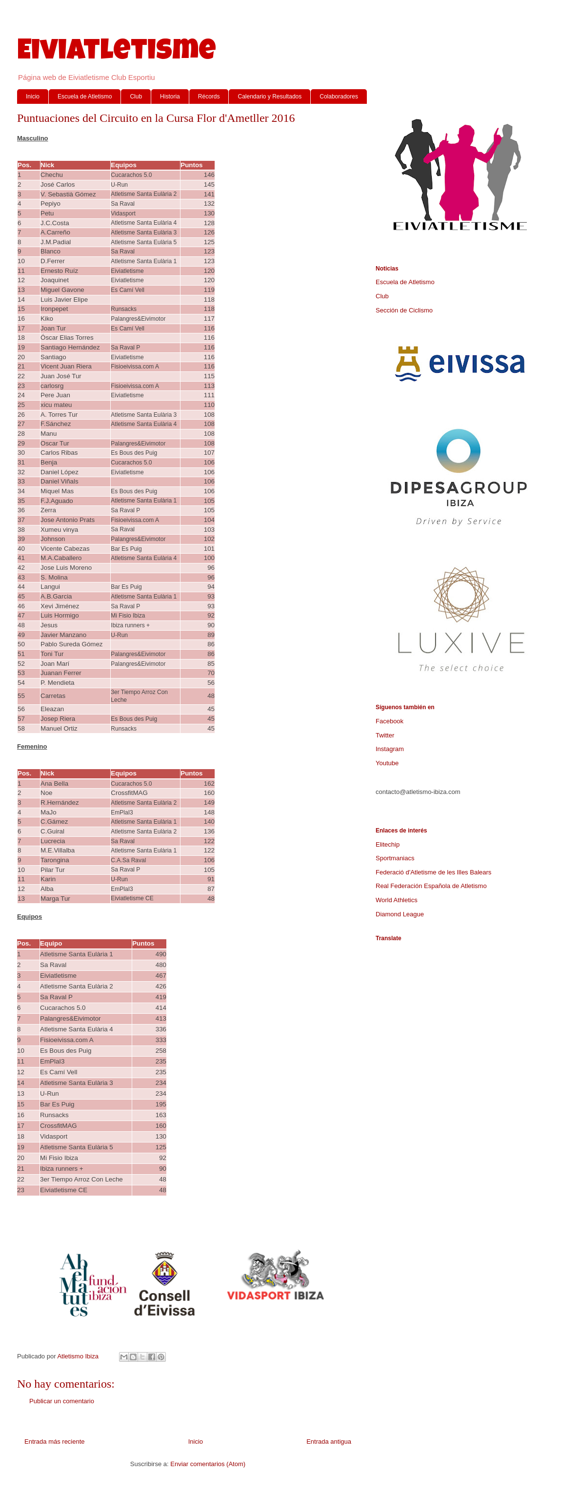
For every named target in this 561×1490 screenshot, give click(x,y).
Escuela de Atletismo (85, 96)
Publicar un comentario (61, 1401)
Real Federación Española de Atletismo (431, 886)
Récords (209, 96)
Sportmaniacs (395, 858)
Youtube (387, 763)
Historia (170, 96)
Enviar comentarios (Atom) (207, 1464)
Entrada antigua (328, 1441)
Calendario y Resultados (269, 96)
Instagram (390, 749)
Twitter (385, 735)
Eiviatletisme (116, 53)
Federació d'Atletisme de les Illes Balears (433, 872)
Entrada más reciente (54, 1441)
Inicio (33, 96)
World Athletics (397, 900)
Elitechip (388, 844)
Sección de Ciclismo (404, 310)
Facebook (389, 721)
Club (136, 96)
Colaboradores (339, 96)
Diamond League (400, 914)
